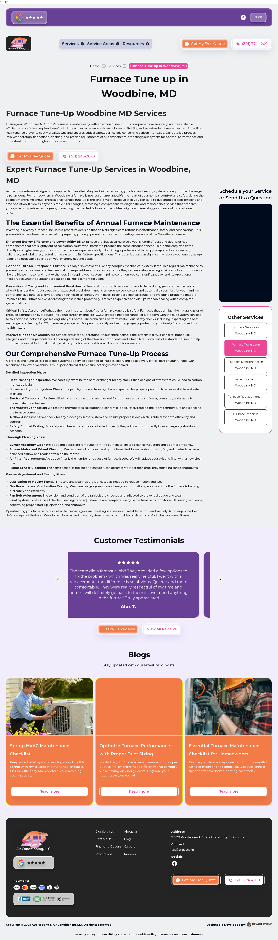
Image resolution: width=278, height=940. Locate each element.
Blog (127, 839)
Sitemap (196, 934)
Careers (129, 846)
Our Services (105, 831)
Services (70, 44)
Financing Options (108, 846)
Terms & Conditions (173, 934)
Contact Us (103, 839)
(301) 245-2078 (182, 849)
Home (95, 66)
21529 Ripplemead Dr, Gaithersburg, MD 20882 (207, 837)
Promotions (104, 854)
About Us (130, 831)
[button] (73, 44)
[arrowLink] (58, 579)
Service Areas (100, 44)
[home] (18, 43)
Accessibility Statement (116, 934)
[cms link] (245, 330)
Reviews (130, 854)
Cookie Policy (146, 934)
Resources (133, 44)
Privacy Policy (85, 934)
